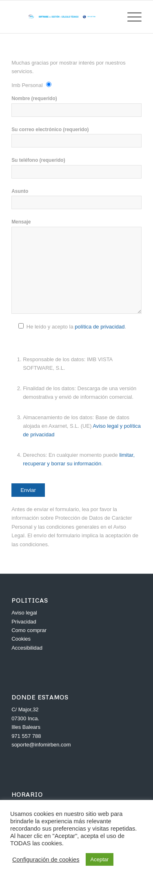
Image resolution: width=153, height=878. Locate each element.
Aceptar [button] (100, 859)
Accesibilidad (26, 648)
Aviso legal (24, 613)
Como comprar (29, 630)
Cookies (21, 639)
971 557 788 (26, 736)
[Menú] (130, 16)
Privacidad (23, 622)
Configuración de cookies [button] (46, 859)
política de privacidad (99, 327)
